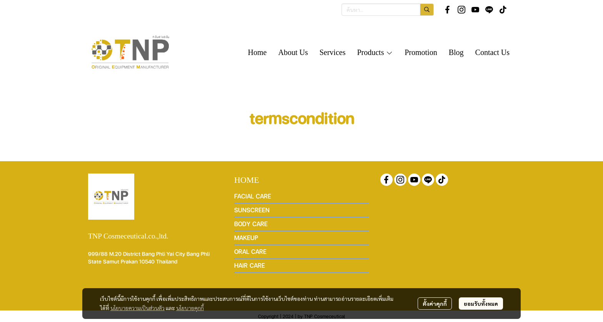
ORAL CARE (250, 251)
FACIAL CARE (252, 196)
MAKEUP (246, 237)
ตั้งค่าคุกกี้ (435, 303)
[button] (388, 10)
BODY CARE (251, 223)
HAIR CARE (249, 265)
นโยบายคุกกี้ (190, 307)
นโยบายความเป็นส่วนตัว (137, 307)
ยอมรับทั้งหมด (481, 303)
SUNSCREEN (252, 209)
